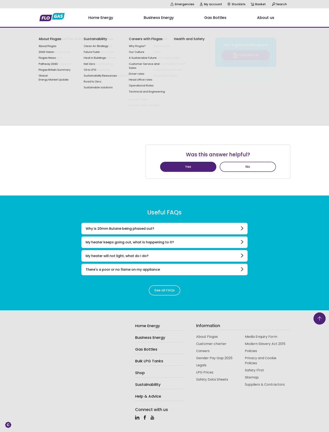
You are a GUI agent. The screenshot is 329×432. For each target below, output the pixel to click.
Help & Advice (148, 396)
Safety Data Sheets (212, 379)
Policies (251, 350)
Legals (201, 365)
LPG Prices (204, 372)
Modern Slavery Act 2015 (265, 343)
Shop (140, 372)
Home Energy (147, 325)
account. (224, 68)
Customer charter (211, 343)
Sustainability (148, 384)
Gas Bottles (146, 349)
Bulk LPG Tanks (149, 361)
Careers (203, 350)
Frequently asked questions (57, 31)
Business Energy (150, 337)
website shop (168, 68)
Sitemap (252, 377)
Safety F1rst (254, 370)
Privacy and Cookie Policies (260, 360)
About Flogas (207, 336)
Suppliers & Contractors (265, 384)
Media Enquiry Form (261, 336)
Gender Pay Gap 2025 (214, 358)
